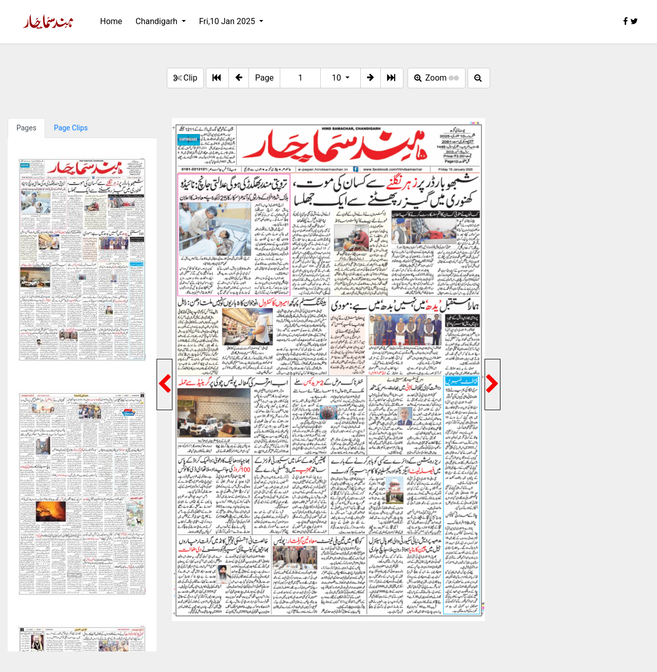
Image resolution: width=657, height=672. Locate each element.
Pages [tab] (26, 128)
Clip (185, 78)
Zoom (436, 78)
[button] (238, 78)
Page (264, 78)
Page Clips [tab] (71, 128)
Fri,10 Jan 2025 (228, 21)
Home (111, 21)
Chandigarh (158, 21)
